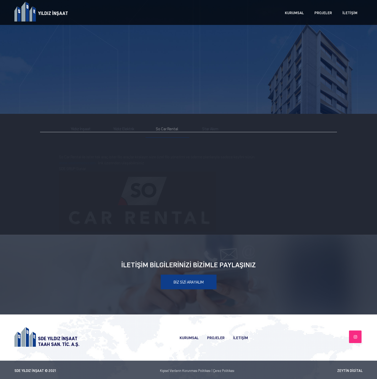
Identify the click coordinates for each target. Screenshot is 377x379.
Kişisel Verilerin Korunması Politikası (185, 370)
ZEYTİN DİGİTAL (350, 370)
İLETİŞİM (349, 12)
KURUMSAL (294, 12)
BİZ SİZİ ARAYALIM (189, 281)
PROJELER (323, 12)
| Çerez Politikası (223, 370)
